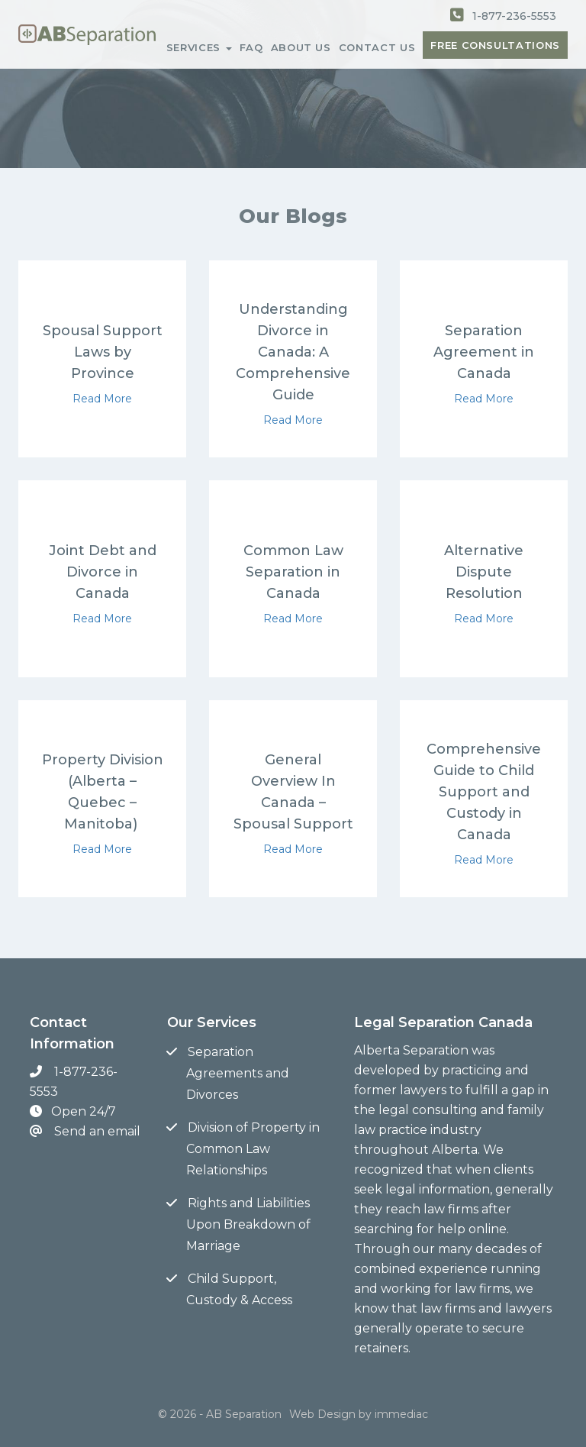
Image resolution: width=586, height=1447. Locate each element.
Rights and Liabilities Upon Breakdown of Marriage (248, 1224)
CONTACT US (377, 47)
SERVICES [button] (199, 47)
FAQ (251, 47)
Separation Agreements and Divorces (237, 1073)
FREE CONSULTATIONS (495, 45)
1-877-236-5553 (514, 16)
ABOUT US (301, 47)
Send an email (97, 1131)
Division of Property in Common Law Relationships (253, 1148)
